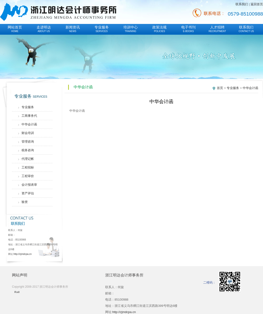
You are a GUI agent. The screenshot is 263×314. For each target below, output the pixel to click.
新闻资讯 (73, 29)
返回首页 (257, 4)
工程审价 (28, 176)
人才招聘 (217, 29)
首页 (220, 88)
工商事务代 (29, 116)
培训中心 (130, 29)
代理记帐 (28, 159)
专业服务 (102, 29)
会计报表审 (29, 184)
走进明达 (44, 29)
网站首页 (15, 29)
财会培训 (28, 133)
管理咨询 (28, 141)
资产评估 (28, 193)
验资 (25, 202)
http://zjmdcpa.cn (23, 254)
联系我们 (242, 4)
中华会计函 (29, 124)
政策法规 (159, 29)
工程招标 (28, 167)
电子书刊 (188, 29)
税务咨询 (28, 150)
